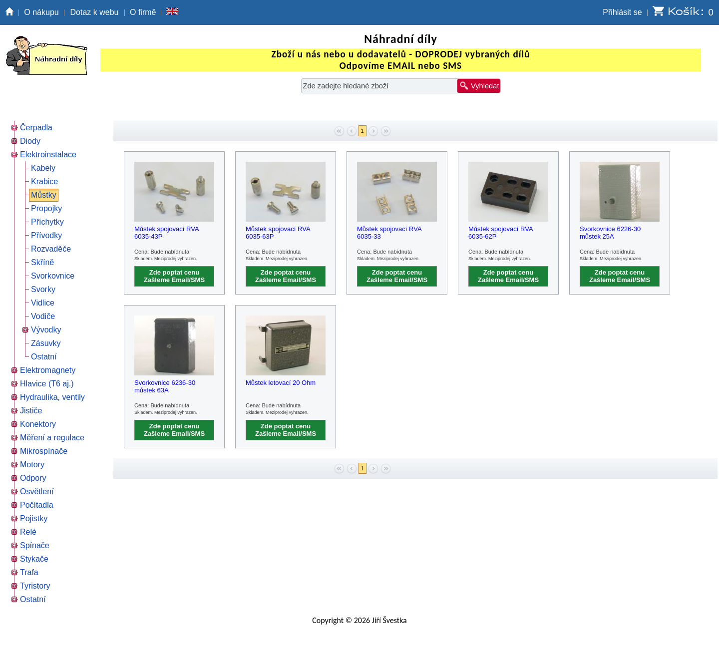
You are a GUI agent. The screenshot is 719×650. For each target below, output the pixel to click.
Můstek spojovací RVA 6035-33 (389, 232)
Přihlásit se (622, 12)
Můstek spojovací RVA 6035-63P (278, 232)
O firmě (143, 12)
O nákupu (41, 12)
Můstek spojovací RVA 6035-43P (166, 232)
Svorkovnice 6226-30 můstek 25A (610, 232)
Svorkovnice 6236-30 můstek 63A (164, 386)
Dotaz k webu (94, 12)
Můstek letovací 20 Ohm (281, 382)
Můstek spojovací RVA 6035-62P (500, 232)
